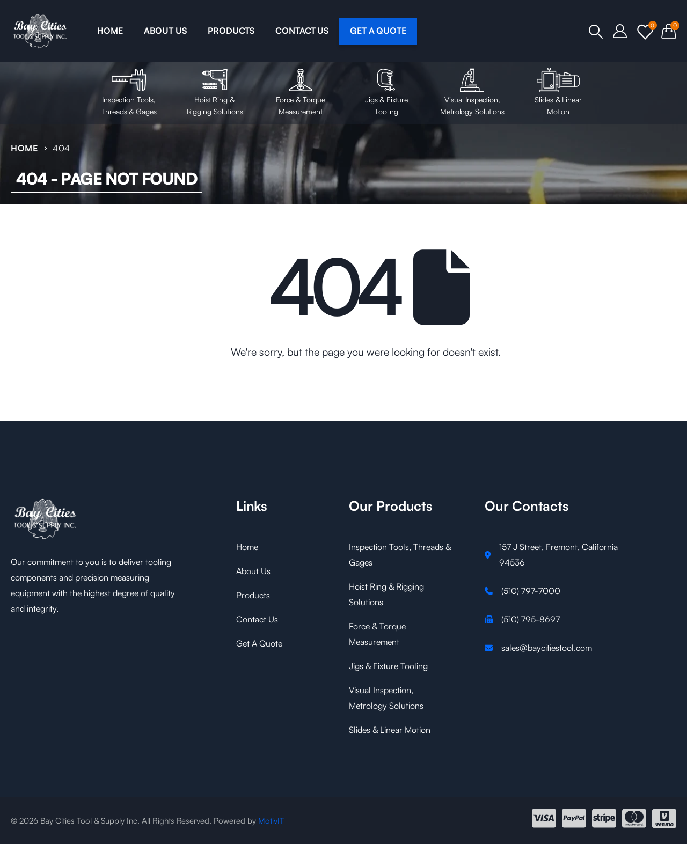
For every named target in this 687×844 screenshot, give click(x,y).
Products (253, 595)
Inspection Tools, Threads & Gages (129, 92)
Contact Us (257, 619)
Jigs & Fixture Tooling (386, 92)
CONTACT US (301, 30)
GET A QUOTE (378, 30)
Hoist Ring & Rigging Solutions (214, 92)
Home (247, 546)
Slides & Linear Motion (558, 92)
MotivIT (271, 821)
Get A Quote (259, 643)
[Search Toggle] (595, 32)
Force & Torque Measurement (300, 92)
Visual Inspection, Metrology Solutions (472, 92)
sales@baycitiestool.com (546, 647)
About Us (253, 571)
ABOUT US (165, 30)
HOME (109, 30)
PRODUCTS (231, 30)
